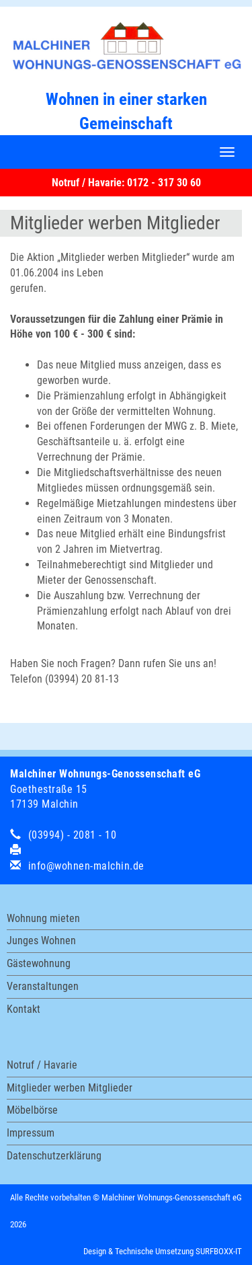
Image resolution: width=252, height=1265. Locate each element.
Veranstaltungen (43, 986)
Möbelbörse (32, 1110)
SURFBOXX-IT (219, 1251)
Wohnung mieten (43, 918)
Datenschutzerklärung (54, 1155)
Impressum (30, 1132)
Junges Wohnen (41, 940)
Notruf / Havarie (42, 1065)
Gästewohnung (39, 963)
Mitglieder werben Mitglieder (69, 1087)
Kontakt (23, 1009)
